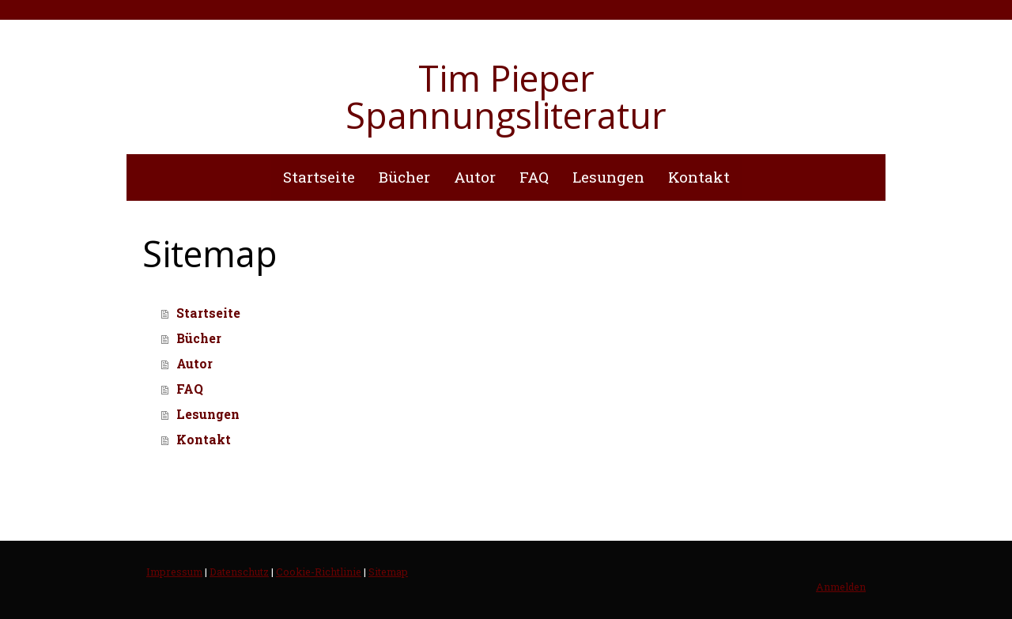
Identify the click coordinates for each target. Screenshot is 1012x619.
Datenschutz (239, 571)
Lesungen (608, 177)
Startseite (319, 177)
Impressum (174, 571)
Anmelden (841, 586)
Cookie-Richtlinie (318, 571)
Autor (475, 177)
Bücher (404, 177)
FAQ (534, 177)
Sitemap (388, 571)
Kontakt (699, 177)
